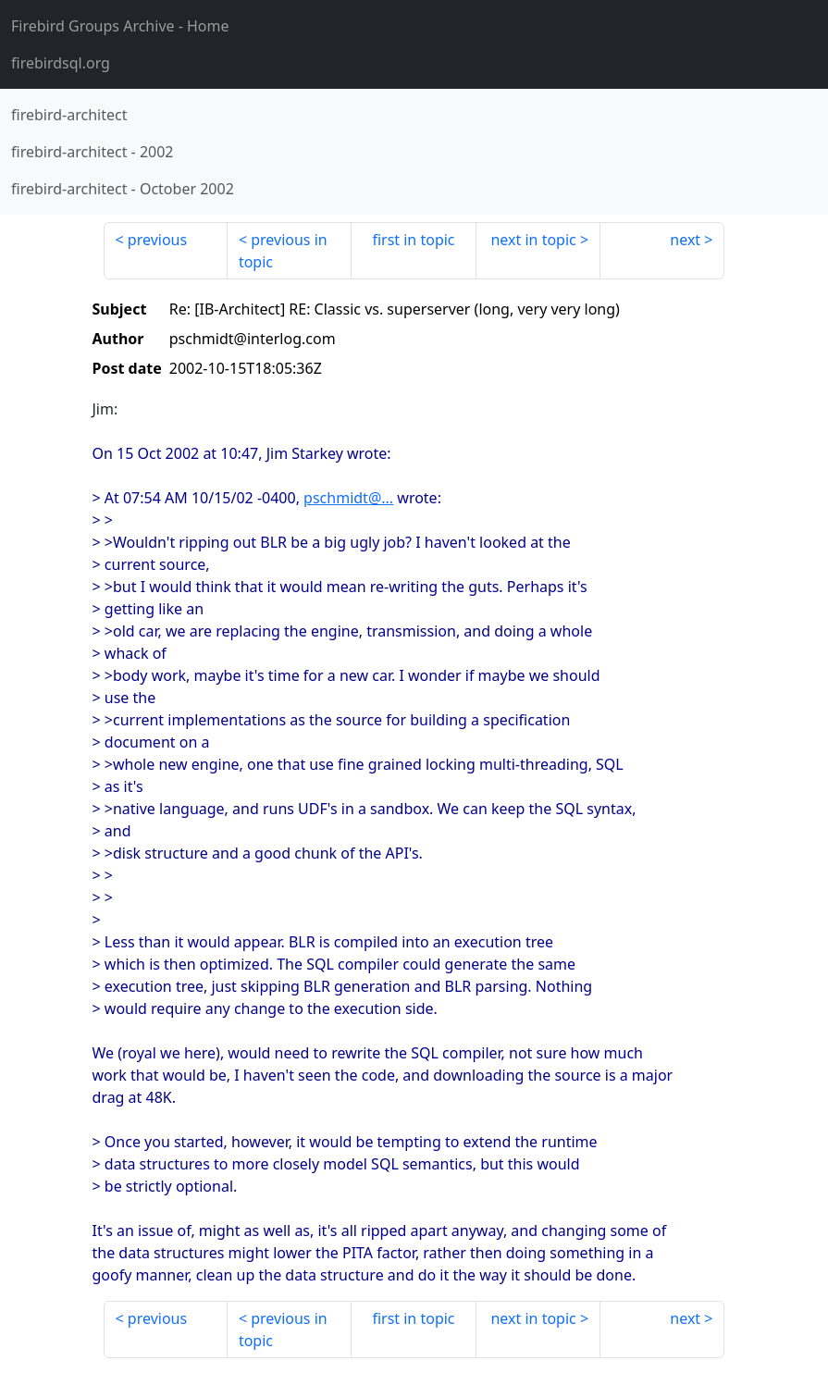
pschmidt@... (348, 498)
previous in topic (283, 250)
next (685, 239)
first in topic (413, 239)
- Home (120, 26)
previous (157, 239)
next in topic (532, 239)
